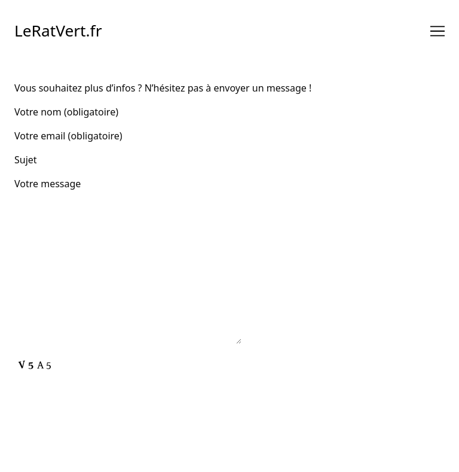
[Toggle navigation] (437, 31)
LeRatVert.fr (58, 30)
